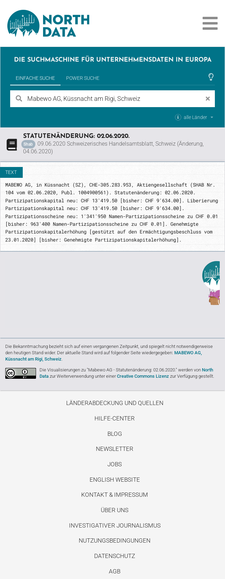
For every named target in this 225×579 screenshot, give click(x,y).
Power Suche (82, 78)
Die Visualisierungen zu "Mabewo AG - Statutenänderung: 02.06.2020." (108, 369)
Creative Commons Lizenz (143, 376)
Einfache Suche (35, 78)
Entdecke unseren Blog (112, 293)
